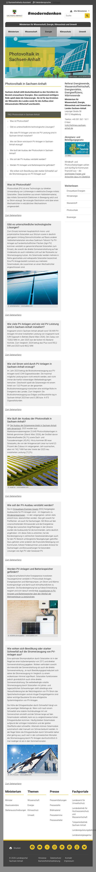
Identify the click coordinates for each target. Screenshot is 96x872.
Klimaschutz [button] (65, 31)
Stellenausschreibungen (15, 810)
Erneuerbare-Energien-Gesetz (25, 509)
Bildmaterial (55, 810)
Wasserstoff (72, 203)
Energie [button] (48, 31)
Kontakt (68, 858)
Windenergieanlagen (16, 515)
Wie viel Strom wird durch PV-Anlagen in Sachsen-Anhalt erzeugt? (31, 143)
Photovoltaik (72, 210)
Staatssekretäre (12, 805)
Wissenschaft (33, 800)
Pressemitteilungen (58, 800)
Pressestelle (55, 805)
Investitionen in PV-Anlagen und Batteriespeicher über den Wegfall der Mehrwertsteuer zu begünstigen (31, 594)
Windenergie (72, 196)
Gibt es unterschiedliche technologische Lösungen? (31, 127)
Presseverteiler (56, 820)
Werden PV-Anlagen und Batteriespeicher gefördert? (32, 165)
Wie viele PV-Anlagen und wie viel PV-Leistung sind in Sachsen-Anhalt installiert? (33, 134)
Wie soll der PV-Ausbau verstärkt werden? (27, 159)
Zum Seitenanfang (13, 215)
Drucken (15, 848)
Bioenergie (71, 217)
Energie (31, 805)
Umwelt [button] (82, 31)
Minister (8, 800)
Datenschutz (55, 858)
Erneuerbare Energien (76, 191)
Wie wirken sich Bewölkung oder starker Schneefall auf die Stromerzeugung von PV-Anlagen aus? (33, 172)
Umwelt (31, 815)
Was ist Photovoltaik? (19, 121)
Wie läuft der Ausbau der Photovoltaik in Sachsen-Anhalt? (31, 152)
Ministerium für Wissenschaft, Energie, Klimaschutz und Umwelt (48, 24)
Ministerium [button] (13, 31)
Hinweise (42, 858)
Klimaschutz (33, 810)
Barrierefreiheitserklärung (49, 861)
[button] (18, 2)
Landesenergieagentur (82, 835)
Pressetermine (56, 815)
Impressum (69, 861)
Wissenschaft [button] (31, 31)
